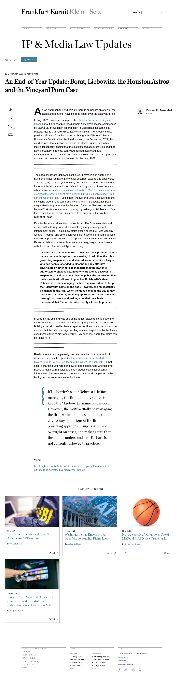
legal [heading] (120, 649)
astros (37, 470)
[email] (10, 110)
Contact (25, 667)
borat (37, 466)
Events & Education (103, 29)
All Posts (10, 60)
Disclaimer (122, 661)
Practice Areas (28, 655)
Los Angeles (96, 654)
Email (72, 668)
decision (82, 201)
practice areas (53, 29)
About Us (25, 29)
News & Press (124, 29)
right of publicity (50, 466)
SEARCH (136, 13)
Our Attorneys (76, 29)
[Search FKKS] (151, 12)
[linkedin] (10, 127)
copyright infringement (96, 466)
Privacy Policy (123, 657)
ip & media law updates (72, 470)
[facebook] (10, 135)
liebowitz (65, 466)
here (72, 209)
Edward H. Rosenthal (159, 110)
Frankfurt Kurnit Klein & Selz (62, 10)
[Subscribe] (29, 59)
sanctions (77, 466)
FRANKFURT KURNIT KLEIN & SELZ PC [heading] (36, 649)
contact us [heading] (75, 649)
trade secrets (50, 470)
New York (73, 654)
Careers (145, 29)
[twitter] (10, 118)
